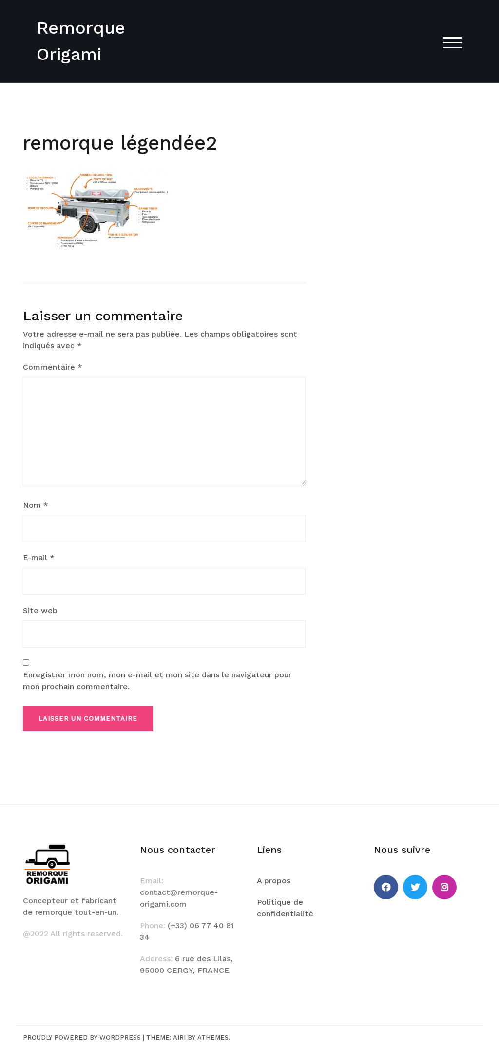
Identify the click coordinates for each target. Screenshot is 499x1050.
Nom (35, 505)
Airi (179, 1037)
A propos (273, 880)
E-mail (39, 557)
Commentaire (52, 367)
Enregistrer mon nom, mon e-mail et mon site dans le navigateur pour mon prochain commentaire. (157, 680)
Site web (40, 610)
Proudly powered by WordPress (82, 1037)
